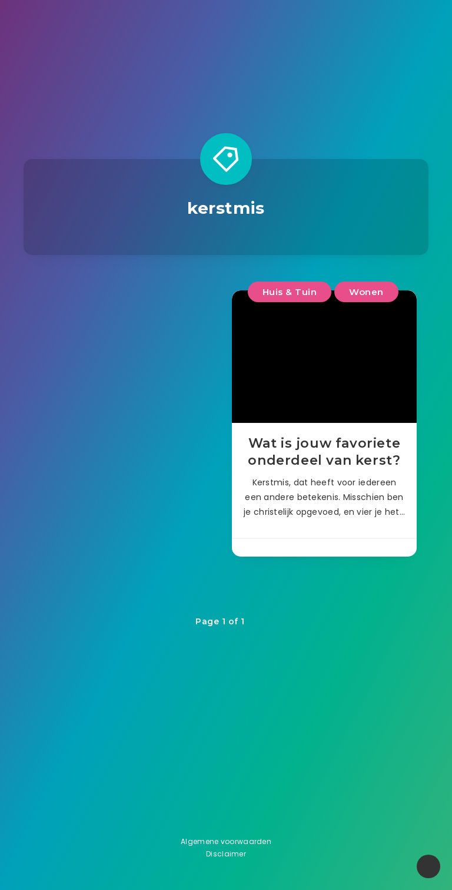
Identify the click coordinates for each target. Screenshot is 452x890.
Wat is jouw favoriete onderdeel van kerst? (324, 452)
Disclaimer (226, 854)
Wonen (366, 291)
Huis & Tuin (289, 291)
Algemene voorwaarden (226, 841)
